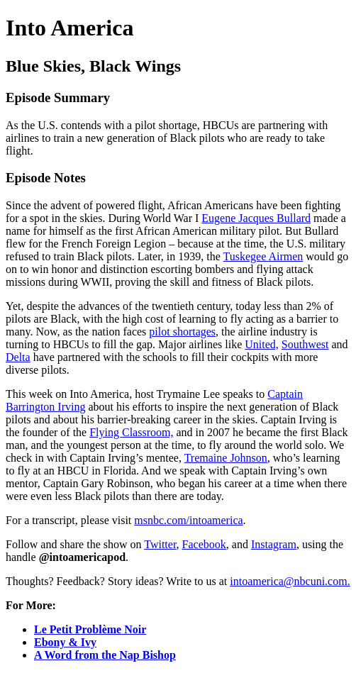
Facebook (204, 544)
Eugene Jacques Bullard (256, 218)
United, (262, 344)
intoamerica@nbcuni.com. (290, 581)
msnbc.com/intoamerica (188, 520)
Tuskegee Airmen (263, 256)
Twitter (160, 544)
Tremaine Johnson (225, 458)
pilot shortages (182, 332)
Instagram (273, 544)
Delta (18, 357)
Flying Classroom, (131, 432)
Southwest (305, 344)
